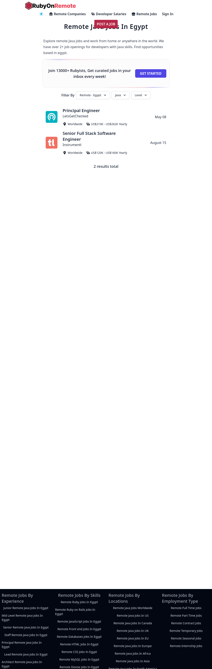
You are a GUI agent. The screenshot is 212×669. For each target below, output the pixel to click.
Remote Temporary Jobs (186, 631)
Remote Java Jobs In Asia (132, 661)
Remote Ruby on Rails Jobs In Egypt (75, 612)
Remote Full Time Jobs (186, 608)
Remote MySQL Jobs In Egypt (79, 659)
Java (121, 95)
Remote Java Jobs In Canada (132, 623)
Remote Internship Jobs (186, 646)
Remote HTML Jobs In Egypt (79, 644)
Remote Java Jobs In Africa (133, 653)
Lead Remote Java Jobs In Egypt (26, 654)
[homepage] (50, 6)
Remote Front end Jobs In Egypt (79, 629)
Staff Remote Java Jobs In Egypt (25, 635)
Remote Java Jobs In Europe (133, 646)
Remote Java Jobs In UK (133, 631)
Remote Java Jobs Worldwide (132, 608)
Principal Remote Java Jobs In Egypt (22, 645)
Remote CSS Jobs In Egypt (79, 652)
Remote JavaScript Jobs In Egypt (79, 621)
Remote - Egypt (93, 95)
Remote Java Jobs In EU (133, 638)
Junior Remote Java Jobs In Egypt (25, 608)
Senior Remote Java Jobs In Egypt (26, 627)
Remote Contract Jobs (186, 623)
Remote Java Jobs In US (133, 615)
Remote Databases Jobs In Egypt (79, 637)
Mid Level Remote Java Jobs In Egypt (22, 617)
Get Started (150, 73)
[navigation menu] (41, 13)
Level (141, 95)
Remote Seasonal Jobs (186, 638)
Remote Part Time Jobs (186, 615)
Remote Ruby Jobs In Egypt (79, 602)
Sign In (167, 14)
